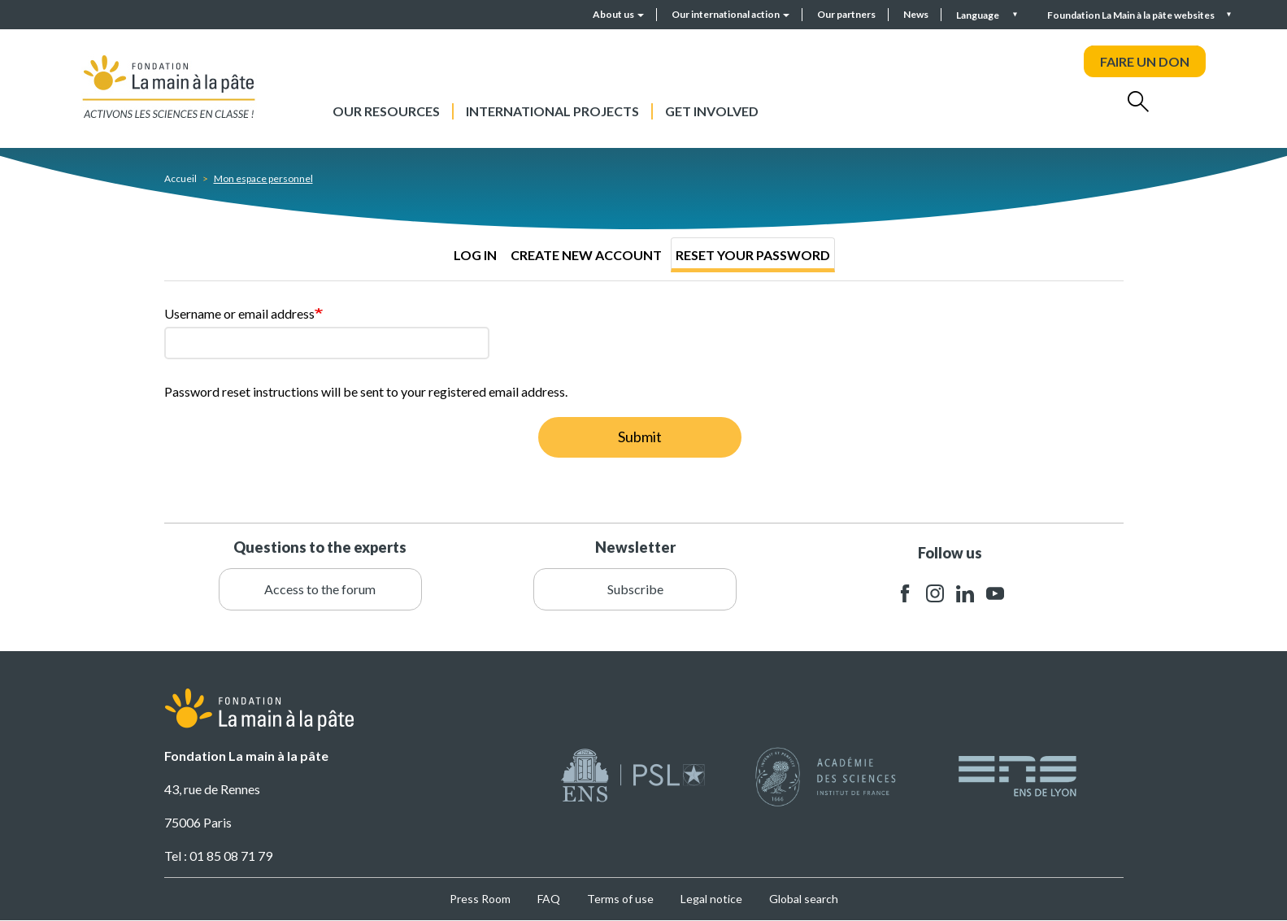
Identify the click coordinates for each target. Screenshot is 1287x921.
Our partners (846, 14)
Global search (803, 899)
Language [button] (978, 15)
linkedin (965, 594)
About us (618, 14)
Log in (475, 255)
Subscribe (635, 589)
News (915, 14)
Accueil (180, 178)
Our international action (730, 14)
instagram (935, 594)
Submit (640, 436)
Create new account (586, 255)
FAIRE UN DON (1144, 61)
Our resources (386, 111)
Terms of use (620, 899)
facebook (905, 594)
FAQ (548, 899)
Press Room (480, 899)
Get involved (712, 111)
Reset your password (753, 255)
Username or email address (239, 313)
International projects (552, 111)
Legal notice (711, 899)
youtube (995, 594)
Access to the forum (320, 589)
